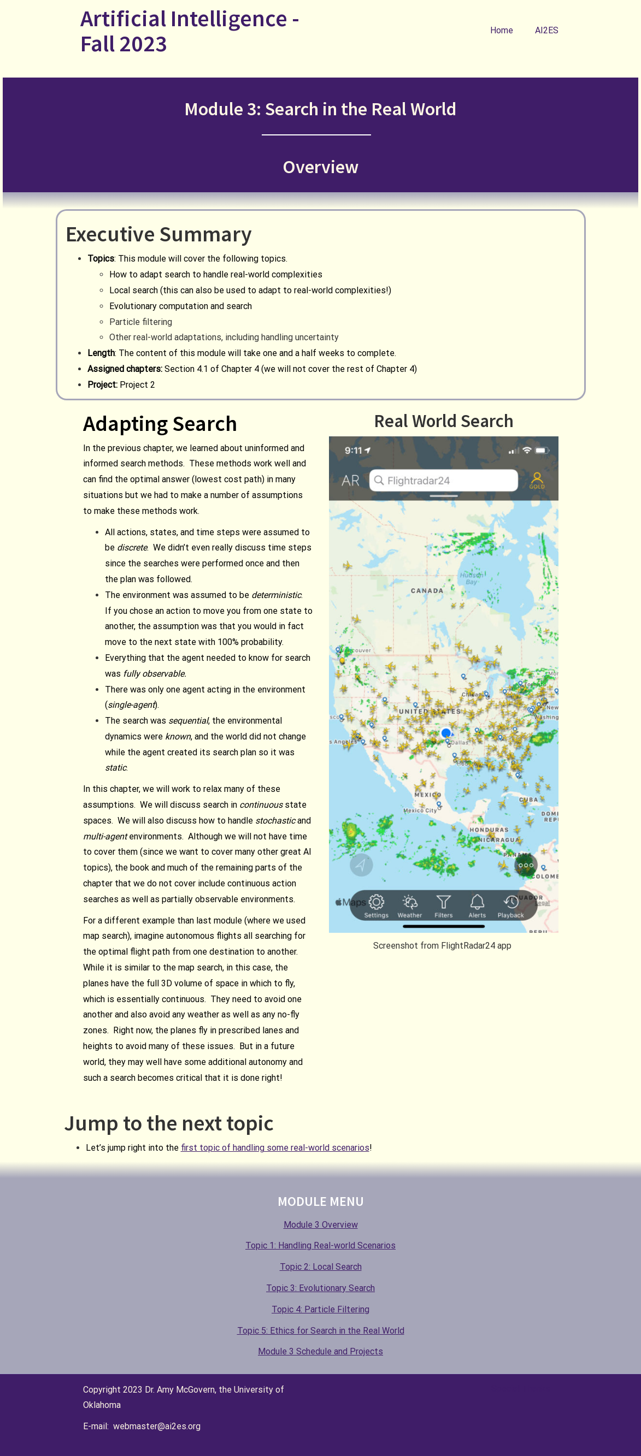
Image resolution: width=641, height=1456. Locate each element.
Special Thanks (520, 1388)
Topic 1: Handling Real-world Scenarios (320, 1245)
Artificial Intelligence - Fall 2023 (189, 30)
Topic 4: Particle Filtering (320, 1309)
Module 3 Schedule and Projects (320, 1351)
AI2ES (546, 30)
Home (501, 30)
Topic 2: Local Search (321, 1267)
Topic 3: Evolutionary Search (320, 1288)
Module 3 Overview (321, 1225)
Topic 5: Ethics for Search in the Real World (320, 1330)
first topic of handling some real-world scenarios (275, 1148)
